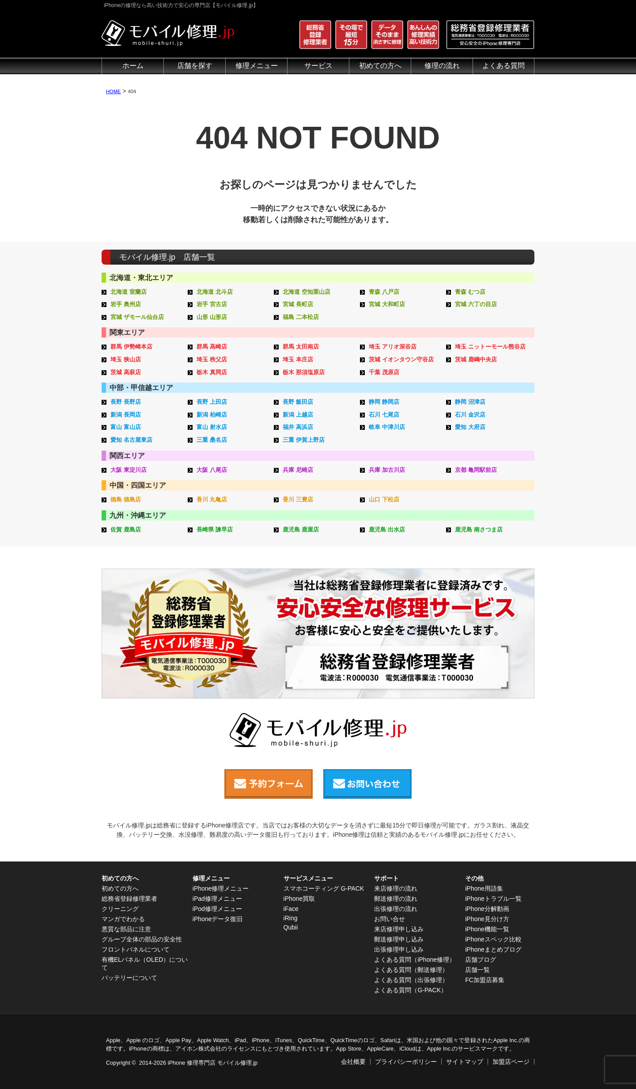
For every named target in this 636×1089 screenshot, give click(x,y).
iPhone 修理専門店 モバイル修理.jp (212, 1062)
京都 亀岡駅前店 (476, 470)
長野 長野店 (125, 401)
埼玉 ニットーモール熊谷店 (490, 346)
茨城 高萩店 (125, 372)
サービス (318, 65)
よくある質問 (503, 65)
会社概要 (353, 1061)
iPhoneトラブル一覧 (493, 898)
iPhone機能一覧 (487, 929)
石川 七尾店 (384, 414)
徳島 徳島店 (125, 499)
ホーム (133, 65)
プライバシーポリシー (406, 1061)
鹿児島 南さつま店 (479, 529)
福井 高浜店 (298, 427)
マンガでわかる (123, 918)
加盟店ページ (511, 1061)
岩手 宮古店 (212, 304)
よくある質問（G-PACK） (410, 990)
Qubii (291, 927)
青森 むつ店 (470, 291)
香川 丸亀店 (212, 499)
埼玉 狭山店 (125, 359)
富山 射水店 (212, 427)
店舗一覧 (477, 969)
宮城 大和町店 (387, 304)
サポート (386, 878)
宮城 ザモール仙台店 (137, 317)
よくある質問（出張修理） (411, 979)
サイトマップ (464, 1061)
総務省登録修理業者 (129, 898)
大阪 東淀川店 (128, 470)
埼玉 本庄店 (298, 359)
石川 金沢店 (470, 414)
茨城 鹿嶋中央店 (476, 359)
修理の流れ (442, 65)
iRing (291, 918)
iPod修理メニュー (217, 908)
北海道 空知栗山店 (306, 291)
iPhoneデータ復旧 (218, 918)
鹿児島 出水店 (387, 529)
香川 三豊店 (298, 499)
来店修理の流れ (395, 888)
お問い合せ (389, 918)
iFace (291, 908)
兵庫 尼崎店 (298, 470)
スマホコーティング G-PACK (324, 888)
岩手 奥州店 (125, 304)
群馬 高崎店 (212, 346)
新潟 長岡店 (125, 414)
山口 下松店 (384, 499)
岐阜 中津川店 (387, 427)
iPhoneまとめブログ (493, 949)
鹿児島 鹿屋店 (301, 529)
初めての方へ (380, 65)
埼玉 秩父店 (212, 359)
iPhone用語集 (484, 888)
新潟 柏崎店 (212, 414)
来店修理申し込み (399, 929)
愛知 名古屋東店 (131, 439)
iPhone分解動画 (487, 908)
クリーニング (120, 908)
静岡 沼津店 (470, 401)
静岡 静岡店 (384, 401)
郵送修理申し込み (399, 939)
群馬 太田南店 (301, 346)
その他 (474, 878)
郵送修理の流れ (395, 898)
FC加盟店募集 (484, 979)
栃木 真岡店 (212, 372)
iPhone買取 (299, 898)
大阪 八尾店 (212, 470)
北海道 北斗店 (215, 291)
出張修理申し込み (399, 949)
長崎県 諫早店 (215, 529)
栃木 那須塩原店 (304, 372)
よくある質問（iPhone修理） (414, 959)
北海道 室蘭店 (128, 291)
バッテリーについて (129, 977)
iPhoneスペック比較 (493, 939)
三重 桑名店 (212, 439)
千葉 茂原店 (384, 372)
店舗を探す (194, 65)
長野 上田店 (212, 401)
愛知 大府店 (470, 427)
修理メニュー (256, 65)
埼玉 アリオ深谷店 (392, 346)
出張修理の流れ (395, 908)
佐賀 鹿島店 (125, 529)
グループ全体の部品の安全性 (142, 939)
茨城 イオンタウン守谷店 (401, 359)
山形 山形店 (212, 317)
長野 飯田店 (298, 401)
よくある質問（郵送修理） (411, 969)
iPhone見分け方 (487, 918)
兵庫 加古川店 (387, 470)
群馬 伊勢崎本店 (131, 346)
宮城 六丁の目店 (476, 304)
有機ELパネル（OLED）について (145, 963)
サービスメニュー (308, 878)
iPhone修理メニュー (221, 888)
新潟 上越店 (298, 414)
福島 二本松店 (301, 317)
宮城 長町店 (298, 304)
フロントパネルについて (136, 949)
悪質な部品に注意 (126, 929)
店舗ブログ (480, 959)
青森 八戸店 (384, 291)
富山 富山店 (125, 427)
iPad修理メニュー (217, 898)
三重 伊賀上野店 (304, 439)
